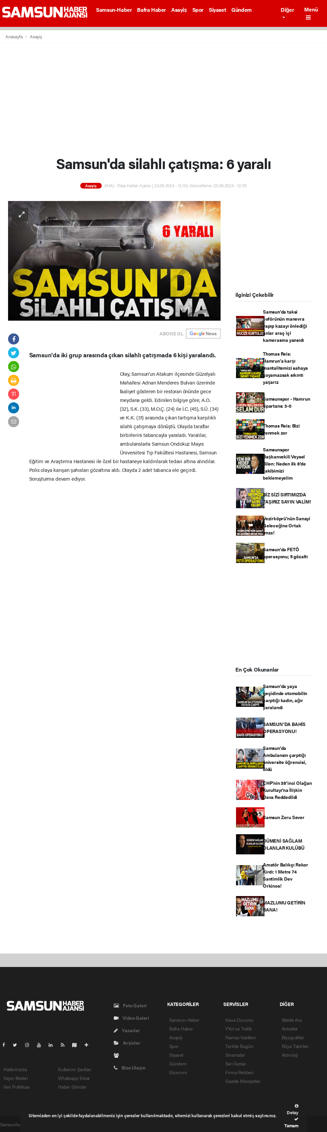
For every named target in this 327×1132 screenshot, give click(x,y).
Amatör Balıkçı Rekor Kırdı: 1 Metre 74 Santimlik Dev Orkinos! (285, 875)
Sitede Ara (292, 1019)
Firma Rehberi (239, 1072)
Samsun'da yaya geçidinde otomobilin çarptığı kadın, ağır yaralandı (285, 697)
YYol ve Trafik (238, 1028)
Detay (292, 1110)
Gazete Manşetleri (243, 1081)
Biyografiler (293, 1037)
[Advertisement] (163, 99)
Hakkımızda (15, 1069)
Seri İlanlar (235, 1063)
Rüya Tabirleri (295, 1046)
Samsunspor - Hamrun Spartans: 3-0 (286, 402)
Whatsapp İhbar (74, 1078)
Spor (197, 9)
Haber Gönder (72, 1086)
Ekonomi (178, 1072)
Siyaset (217, 9)
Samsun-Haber (114, 9)
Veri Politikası (16, 1086)
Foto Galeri (130, 1005)
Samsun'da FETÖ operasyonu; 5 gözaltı (285, 553)
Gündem (241, 9)
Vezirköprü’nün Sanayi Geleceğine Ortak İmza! (286, 525)
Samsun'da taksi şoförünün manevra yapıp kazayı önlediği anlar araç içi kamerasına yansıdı (285, 325)
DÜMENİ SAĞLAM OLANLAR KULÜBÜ (283, 844)
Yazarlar (127, 1030)
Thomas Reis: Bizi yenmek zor (281, 429)
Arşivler (127, 1042)
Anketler (290, 1028)
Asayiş (179, 9)
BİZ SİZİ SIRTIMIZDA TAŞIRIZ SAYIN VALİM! (287, 498)
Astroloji (290, 1054)
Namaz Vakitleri (240, 1037)
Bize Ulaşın (129, 1067)
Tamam (291, 1123)
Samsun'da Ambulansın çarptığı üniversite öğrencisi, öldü (285, 758)
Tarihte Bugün (239, 1046)
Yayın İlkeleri (15, 1078)
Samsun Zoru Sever (284, 817)
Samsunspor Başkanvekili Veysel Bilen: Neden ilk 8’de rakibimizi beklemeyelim (284, 463)
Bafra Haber (151, 9)
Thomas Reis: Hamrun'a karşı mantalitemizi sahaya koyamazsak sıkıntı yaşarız (285, 367)
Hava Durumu (239, 1019)
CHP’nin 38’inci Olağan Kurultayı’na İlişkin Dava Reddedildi (287, 789)
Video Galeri (131, 1017)
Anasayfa (14, 36)
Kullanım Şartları (74, 1069)
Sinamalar (235, 1054)
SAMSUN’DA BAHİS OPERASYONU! (284, 727)
